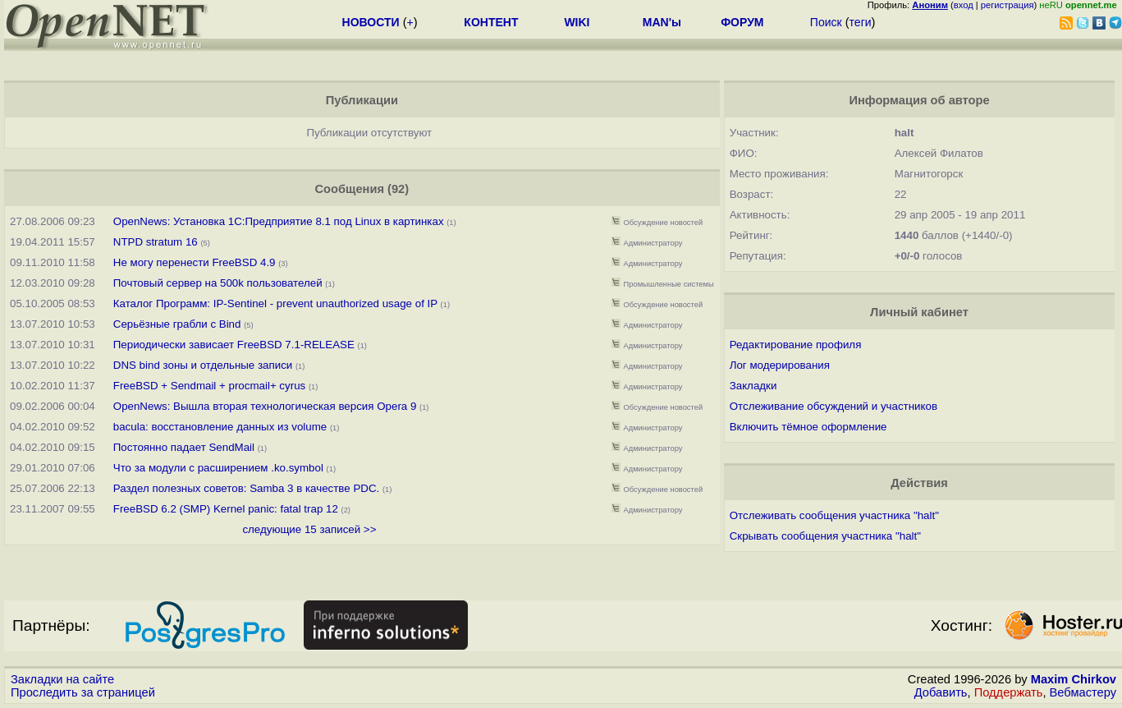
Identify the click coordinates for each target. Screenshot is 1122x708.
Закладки (753, 385)
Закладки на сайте (62, 679)
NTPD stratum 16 (155, 242)
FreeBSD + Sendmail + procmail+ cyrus (209, 385)
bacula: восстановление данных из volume (220, 427)
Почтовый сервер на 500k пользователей (218, 283)
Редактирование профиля (796, 344)
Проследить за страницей (83, 692)
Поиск (826, 22)
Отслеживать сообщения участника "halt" (834, 515)
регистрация (1007, 5)
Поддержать (1008, 692)
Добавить (941, 692)
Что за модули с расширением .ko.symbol (218, 468)
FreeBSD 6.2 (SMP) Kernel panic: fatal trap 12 (225, 509)
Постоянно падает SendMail (183, 447)
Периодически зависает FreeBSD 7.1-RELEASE (234, 344)
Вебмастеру (1083, 692)
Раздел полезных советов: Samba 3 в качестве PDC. (246, 488)
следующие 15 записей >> (309, 529)
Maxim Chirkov (1073, 679)
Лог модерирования (780, 365)
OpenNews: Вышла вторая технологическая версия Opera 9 (265, 406)
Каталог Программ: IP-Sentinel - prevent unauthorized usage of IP (275, 303)
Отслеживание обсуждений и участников (833, 406)
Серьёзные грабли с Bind (177, 324)
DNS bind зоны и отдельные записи (203, 365)
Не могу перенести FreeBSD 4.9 (194, 262)
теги (861, 22)
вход (963, 5)
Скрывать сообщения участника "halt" (825, 536)
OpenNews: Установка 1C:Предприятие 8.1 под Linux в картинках (278, 221)
